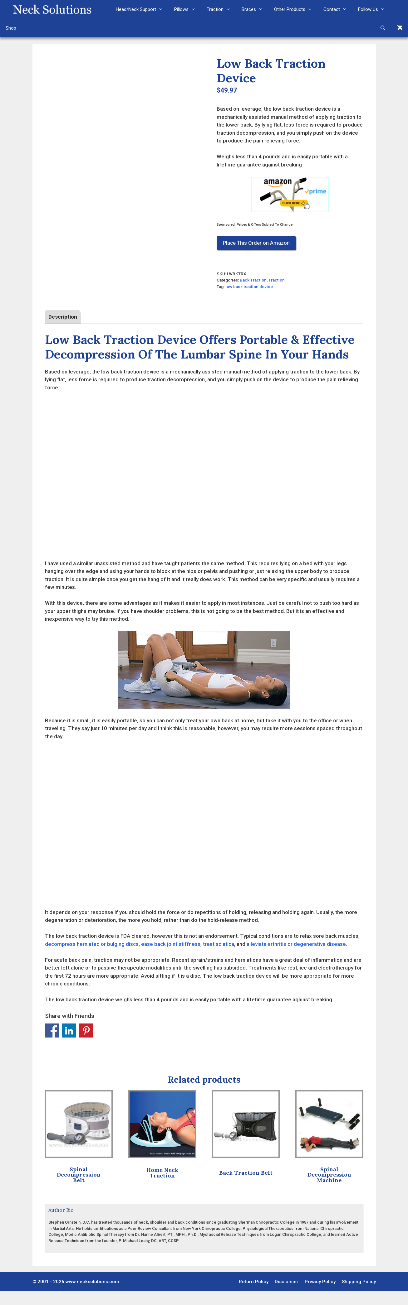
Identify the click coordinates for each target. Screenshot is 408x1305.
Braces (255, 9)
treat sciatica (218, 957)
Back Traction (253, 279)
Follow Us (374, 9)
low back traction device (249, 286)
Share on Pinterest (86, 1044)
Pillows (187, 9)
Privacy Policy (320, 1295)
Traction (221, 9)
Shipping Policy (359, 1295)
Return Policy (253, 1295)
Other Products (296, 9)
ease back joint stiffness (170, 957)
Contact (337, 9)
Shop (11, 28)
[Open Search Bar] (382, 28)
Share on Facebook (52, 1044)
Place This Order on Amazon (256, 243)
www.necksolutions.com (92, 1295)
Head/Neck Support (142, 9)
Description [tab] (62, 330)
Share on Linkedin (69, 1044)
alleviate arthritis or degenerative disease (296, 957)
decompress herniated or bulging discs (92, 957)
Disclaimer (286, 1295)
